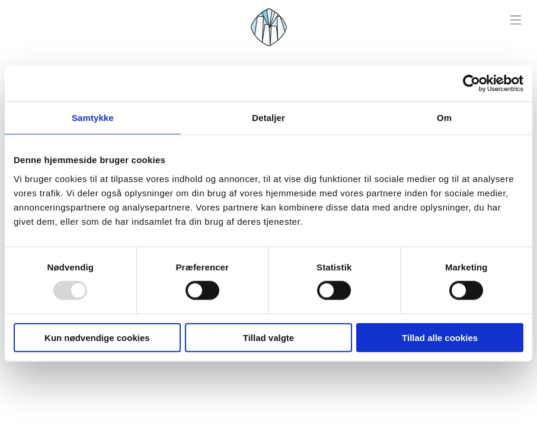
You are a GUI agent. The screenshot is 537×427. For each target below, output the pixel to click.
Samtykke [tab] (93, 118)
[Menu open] (516, 20)
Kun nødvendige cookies (97, 337)
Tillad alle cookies (440, 337)
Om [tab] (444, 118)
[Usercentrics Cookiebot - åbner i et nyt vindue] (471, 84)
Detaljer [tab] (268, 118)
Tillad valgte (268, 337)
